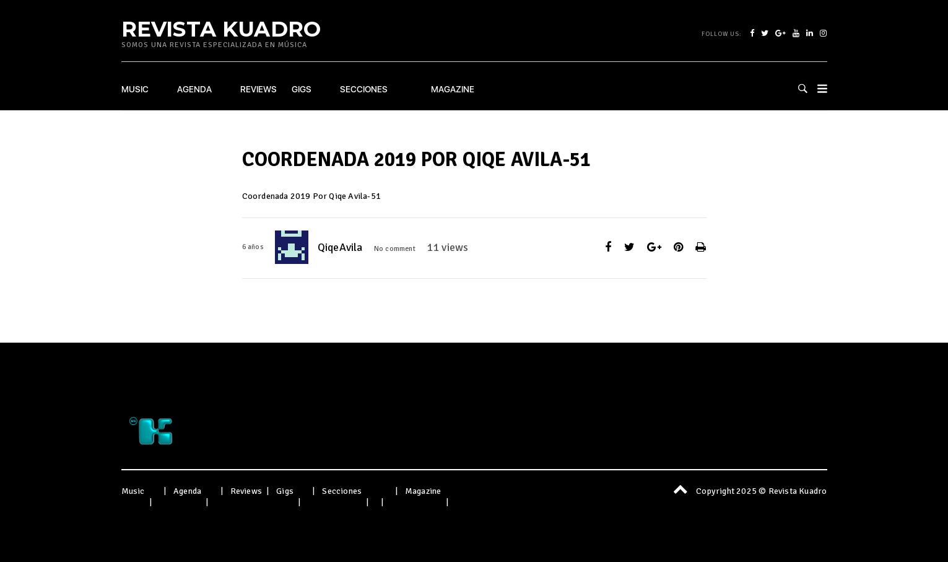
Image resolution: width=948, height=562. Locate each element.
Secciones (364, 89)
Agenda (194, 89)
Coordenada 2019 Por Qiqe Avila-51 (311, 196)
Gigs (301, 89)
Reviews (258, 89)
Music (135, 89)
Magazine (452, 89)
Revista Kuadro (221, 28)
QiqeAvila (340, 247)
